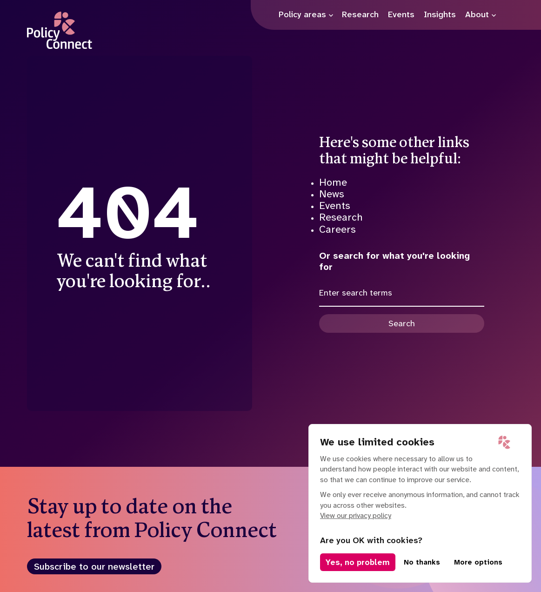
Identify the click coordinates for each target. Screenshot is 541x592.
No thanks (422, 562)
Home (333, 182)
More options (478, 562)
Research (341, 217)
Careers (337, 229)
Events (334, 205)
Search (401, 323)
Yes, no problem (358, 562)
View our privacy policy (355, 515)
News (331, 194)
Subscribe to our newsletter (94, 566)
